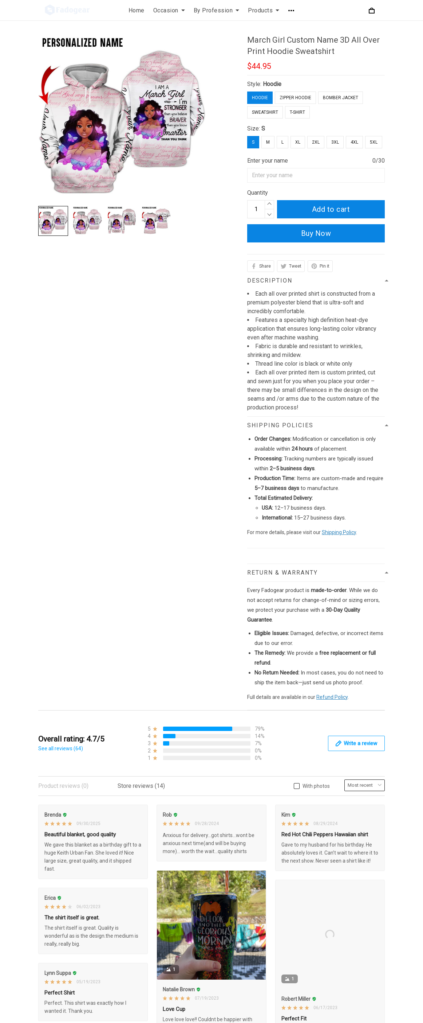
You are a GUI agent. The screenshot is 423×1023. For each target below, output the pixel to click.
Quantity (257, 192)
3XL (335, 142)
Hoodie (272, 84)
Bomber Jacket (340, 97)
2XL (316, 142)
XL (297, 142)
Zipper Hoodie (295, 97)
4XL (354, 142)
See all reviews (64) (60, 748)
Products (263, 10)
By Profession (217, 10)
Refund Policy (332, 697)
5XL (373, 142)
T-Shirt (297, 112)
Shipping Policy (339, 532)
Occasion (169, 10)
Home (137, 10)
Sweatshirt (265, 112)
